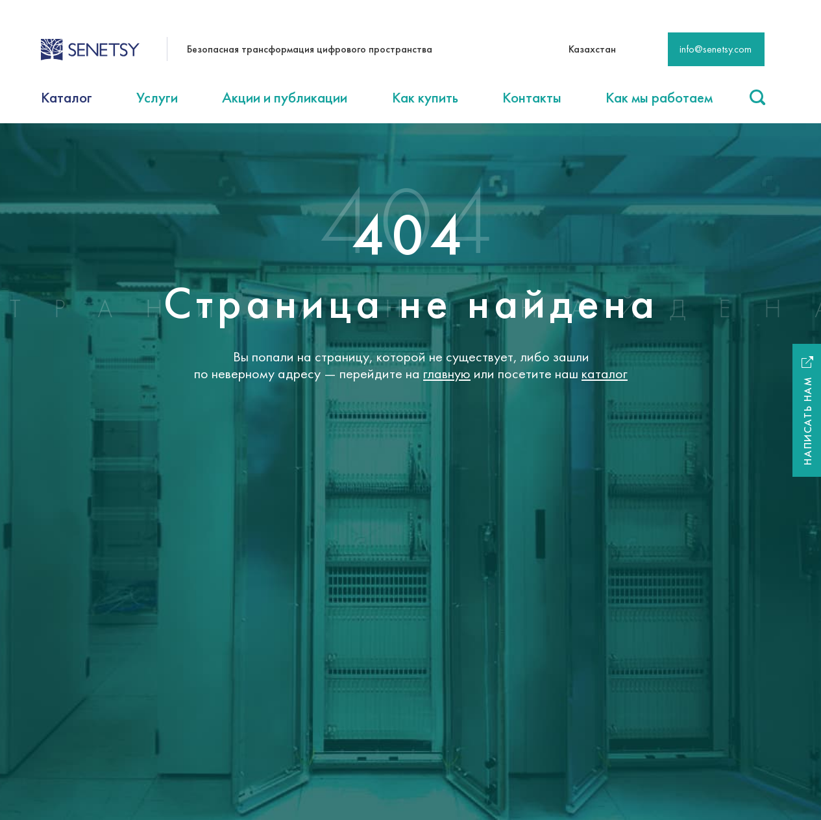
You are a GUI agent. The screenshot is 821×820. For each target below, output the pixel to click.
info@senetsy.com (716, 49)
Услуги (157, 97)
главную (447, 373)
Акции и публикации (284, 97)
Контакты (531, 97)
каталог (605, 373)
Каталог (66, 97)
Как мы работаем (659, 97)
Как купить (425, 97)
